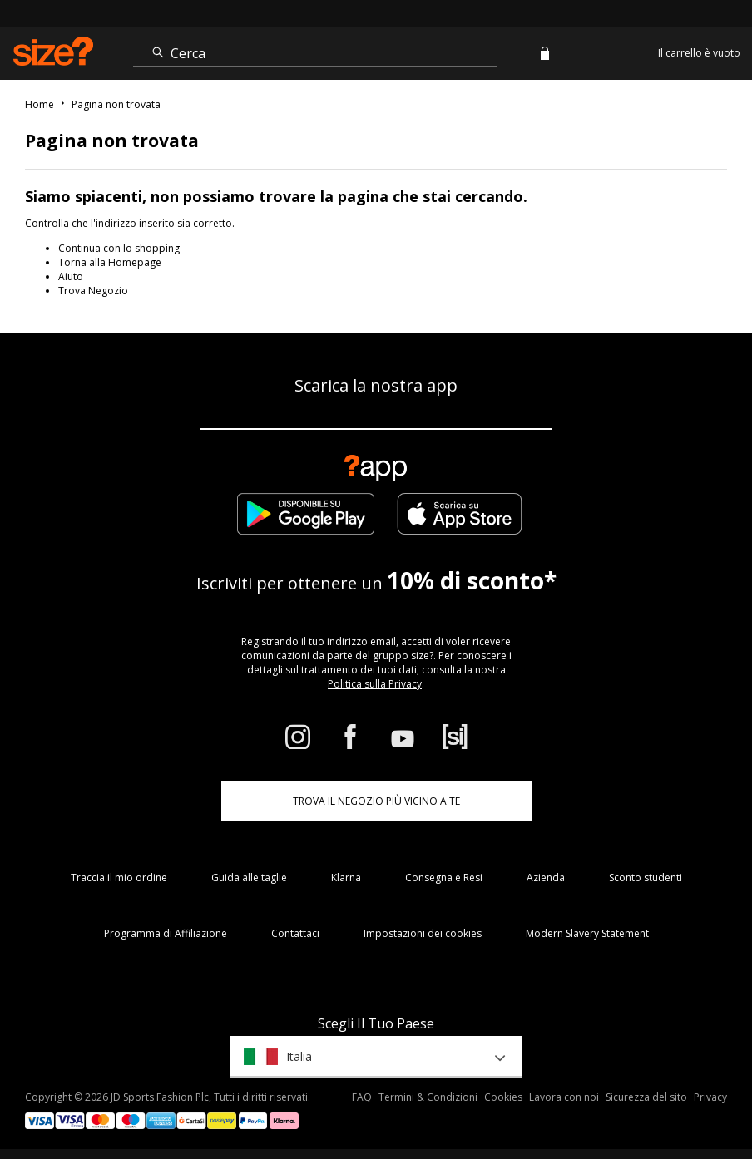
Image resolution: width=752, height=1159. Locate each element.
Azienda (546, 877)
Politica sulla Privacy (375, 684)
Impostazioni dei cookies (423, 933)
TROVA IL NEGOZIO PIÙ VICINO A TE (376, 801)
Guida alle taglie (249, 877)
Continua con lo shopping (119, 248)
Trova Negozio (93, 291)
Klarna (346, 877)
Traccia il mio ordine (119, 877)
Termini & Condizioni (427, 1097)
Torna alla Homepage (109, 262)
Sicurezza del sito (646, 1097)
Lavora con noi (564, 1097)
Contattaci (295, 933)
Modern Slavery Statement (587, 933)
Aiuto (70, 276)
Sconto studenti (645, 877)
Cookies (503, 1097)
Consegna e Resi (443, 877)
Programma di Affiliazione (165, 933)
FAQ (362, 1097)
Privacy (710, 1097)
